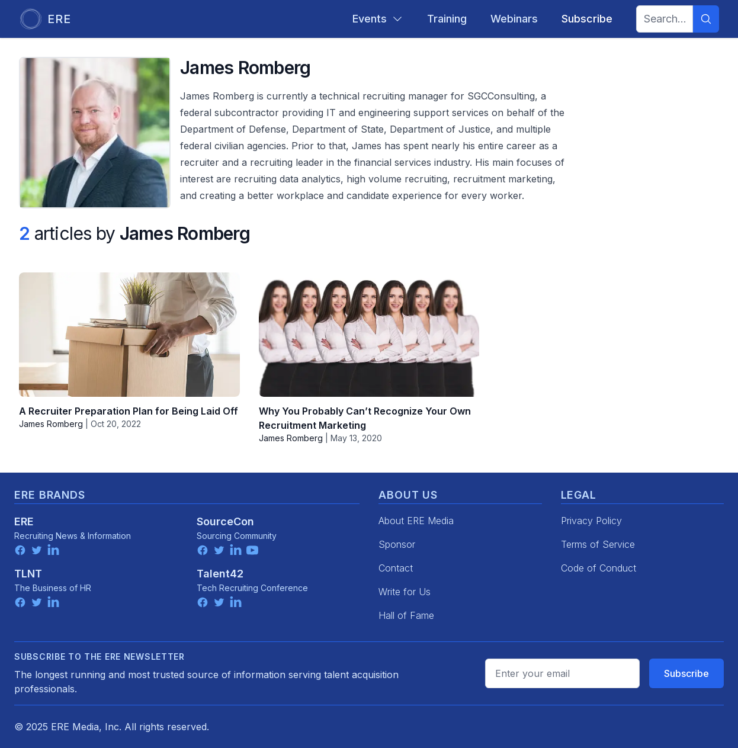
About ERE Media (416, 521)
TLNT (28, 573)
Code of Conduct (598, 568)
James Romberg (51, 424)
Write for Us (404, 592)
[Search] (706, 19)
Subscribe (686, 673)
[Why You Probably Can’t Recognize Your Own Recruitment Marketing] (369, 334)
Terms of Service (598, 544)
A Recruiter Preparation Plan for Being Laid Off (128, 411)
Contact (395, 568)
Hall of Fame (406, 615)
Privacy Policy (591, 521)
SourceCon (225, 521)
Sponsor (396, 544)
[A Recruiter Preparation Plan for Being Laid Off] (129, 334)
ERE (24, 521)
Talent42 (220, 573)
